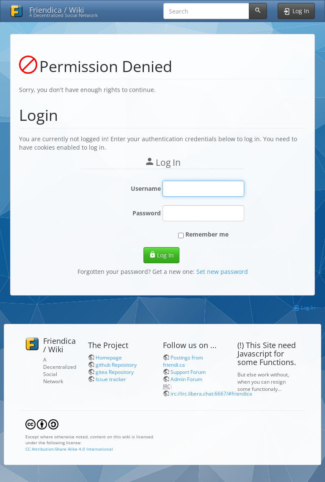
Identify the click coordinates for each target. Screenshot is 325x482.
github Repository (116, 364)
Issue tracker (111, 379)
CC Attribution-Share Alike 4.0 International (69, 449)
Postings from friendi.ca (183, 361)
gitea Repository (115, 371)
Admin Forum (186, 379)
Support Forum (188, 371)
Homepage (109, 357)
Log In (161, 255)
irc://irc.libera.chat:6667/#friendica (211, 393)
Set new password (222, 271)
